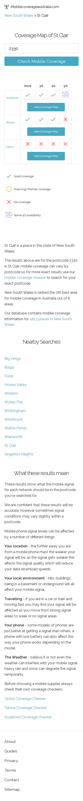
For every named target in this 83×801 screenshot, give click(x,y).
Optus (10, 147)
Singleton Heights (18, 454)
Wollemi (11, 393)
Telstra (10, 122)
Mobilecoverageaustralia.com (31, 6)
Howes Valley (15, 385)
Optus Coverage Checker (25, 699)
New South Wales (18, 15)
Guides (10, 751)
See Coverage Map (46, 107)
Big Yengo (12, 359)
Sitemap (12, 789)
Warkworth (13, 437)
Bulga (9, 367)
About (10, 741)
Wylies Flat (13, 402)
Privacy (11, 760)
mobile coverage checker (25, 277)
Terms (10, 770)
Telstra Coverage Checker (25, 708)
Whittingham (15, 411)
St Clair (10, 445)
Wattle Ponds (15, 428)
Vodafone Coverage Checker (28, 717)
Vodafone (12, 98)
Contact (11, 779)
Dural (8, 376)
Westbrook (13, 419)
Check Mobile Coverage (42, 61)
